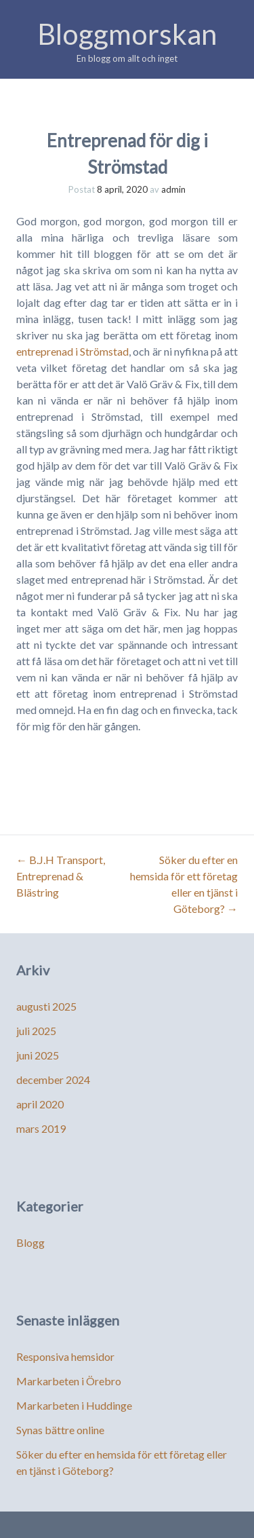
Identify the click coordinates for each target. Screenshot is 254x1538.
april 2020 (40, 1104)
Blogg (30, 1242)
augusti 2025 (46, 1006)
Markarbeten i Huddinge (74, 1405)
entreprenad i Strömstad (72, 351)
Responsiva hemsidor (65, 1356)
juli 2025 (36, 1030)
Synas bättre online (60, 1429)
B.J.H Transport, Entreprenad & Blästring (60, 876)
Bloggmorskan (127, 34)
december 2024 (53, 1079)
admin (173, 189)
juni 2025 (37, 1055)
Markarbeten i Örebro (68, 1380)
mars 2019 (41, 1128)
